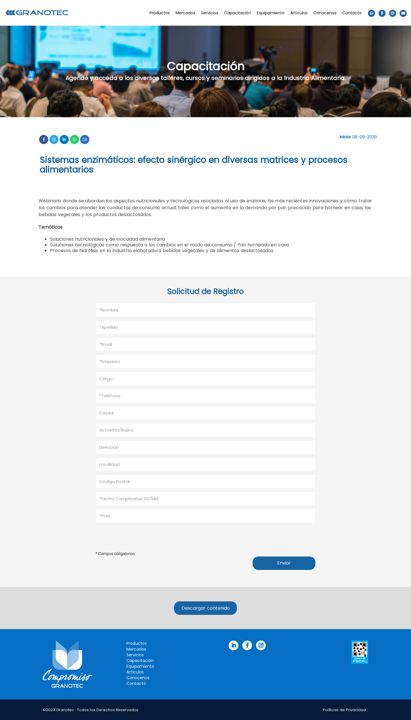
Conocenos (325, 13)
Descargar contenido (206, 608)
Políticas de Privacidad (344, 710)
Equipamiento (271, 13)
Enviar (284, 563)
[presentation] (139, 537)
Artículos (299, 13)
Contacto (352, 13)
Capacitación (237, 13)
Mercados (185, 13)
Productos (160, 13)
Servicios (209, 13)
